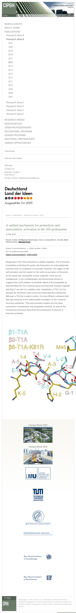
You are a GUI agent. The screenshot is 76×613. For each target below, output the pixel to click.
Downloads (10, 151)
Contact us (9, 169)
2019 (10, 51)
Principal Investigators (26, 602)
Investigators (13, 123)
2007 (10, 97)
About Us (37, 600)
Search (21, 606)
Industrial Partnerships (19, 139)
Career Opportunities (18, 142)
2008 (10, 93)
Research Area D (15, 106)
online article (32, 254)
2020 (10, 47)
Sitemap (8, 165)
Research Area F (15, 114)
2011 (10, 81)
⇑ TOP (7, 598)
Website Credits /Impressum (12, 173)
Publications (12, 31)
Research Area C (15, 102)
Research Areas (14, 119)
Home (8, 215)
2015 (10, 66)
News (31, 600)
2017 (10, 58)
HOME (5, 16)
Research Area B (15, 39)
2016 (10, 62)
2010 (10, 85)
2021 (10, 43)
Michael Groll (24, 242)
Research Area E (15, 110)
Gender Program (15, 135)
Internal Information (13, 158)
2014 (10, 70)
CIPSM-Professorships (18, 127)
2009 (10, 89)
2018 (10, 54)
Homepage (22, 600)
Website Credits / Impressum (29, 604)
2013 (10, 74)
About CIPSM (12, 27)
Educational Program (18, 131)
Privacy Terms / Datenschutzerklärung (22, 178)
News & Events (13, 24)
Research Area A (15, 35)
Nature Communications (16, 254)
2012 (10, 77)
